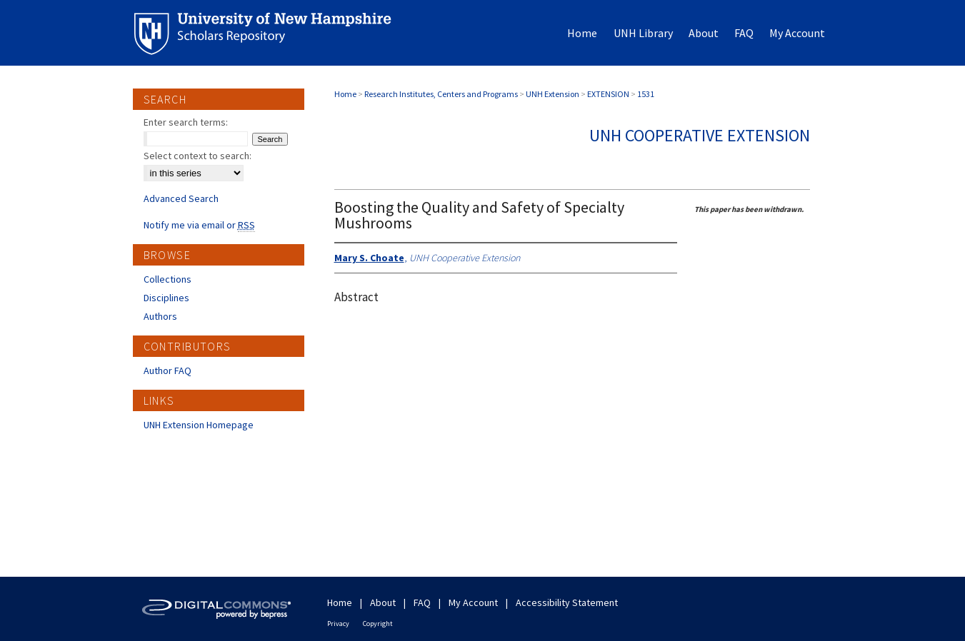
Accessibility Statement (567, 602)
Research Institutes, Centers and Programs (441, 94)
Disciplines (166, 297)
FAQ (422, 602)
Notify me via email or (199, 224)
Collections (167, 279)
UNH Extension (552, 94)
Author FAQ (167, 370)
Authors (160, 316)
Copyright (378, 623)
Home (345, 94)
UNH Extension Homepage (199, 424)
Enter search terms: (186, 122)
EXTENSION (608, 94)
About (383, 602)
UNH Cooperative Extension (699, 135)
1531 (645, 94)
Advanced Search (181, 198)
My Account (473, 602)
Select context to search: (197, 155)
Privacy (338, 623)
